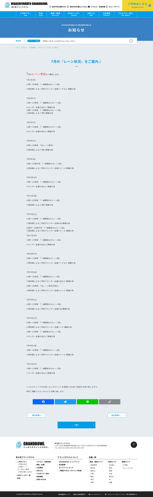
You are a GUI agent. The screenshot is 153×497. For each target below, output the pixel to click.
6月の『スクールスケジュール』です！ (59, 41)
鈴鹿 (110, 482)
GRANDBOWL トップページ (69, 462)
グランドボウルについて (68, 457)
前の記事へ (36, 415)
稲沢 (110, 468)
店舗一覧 (92, 457)
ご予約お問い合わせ (25, 472)
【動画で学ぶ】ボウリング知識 (70, 470)
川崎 (92, 474)
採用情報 (39, 476)
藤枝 (92, 476)
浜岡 (92, 482)
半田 (110, 474)
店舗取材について (65, 494)
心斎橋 (125, 465)
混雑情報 (32, 48)
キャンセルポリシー (96, 494)
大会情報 (39, 467)
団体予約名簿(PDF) (57, 7)
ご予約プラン (22, 462)
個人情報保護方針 (80, 494)
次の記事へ (115, 415)
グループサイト (113, 7)
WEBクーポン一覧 (24, 475)
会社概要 (62, 465)
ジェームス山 (127, 468)
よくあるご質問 (23, 469)
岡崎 (110, 471)
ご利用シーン (22, 467)
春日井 (111, 476)
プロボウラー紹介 (42, 473)
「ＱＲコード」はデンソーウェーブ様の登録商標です (122, 494)
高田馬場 (94, 465)
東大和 (93, 468)
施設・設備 (40, 465)
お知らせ (24, 48)
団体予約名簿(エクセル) (77, 7)
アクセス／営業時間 (96, 7)
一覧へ (76, 425)
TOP (17, 48)
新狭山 (93, 471)
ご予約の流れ (22, 464)
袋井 (92, 479)
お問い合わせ (41, 479)
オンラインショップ (66, 467)
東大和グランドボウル (25, 457)
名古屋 (111, 465)
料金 (19, 478)
